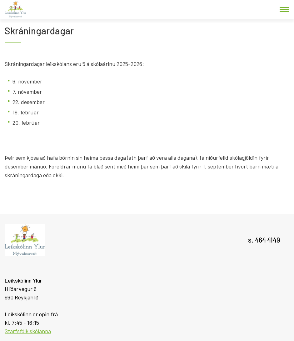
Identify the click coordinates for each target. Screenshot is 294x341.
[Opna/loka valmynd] (284, 9)
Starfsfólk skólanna (28, 331)
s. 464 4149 (264, 240)
